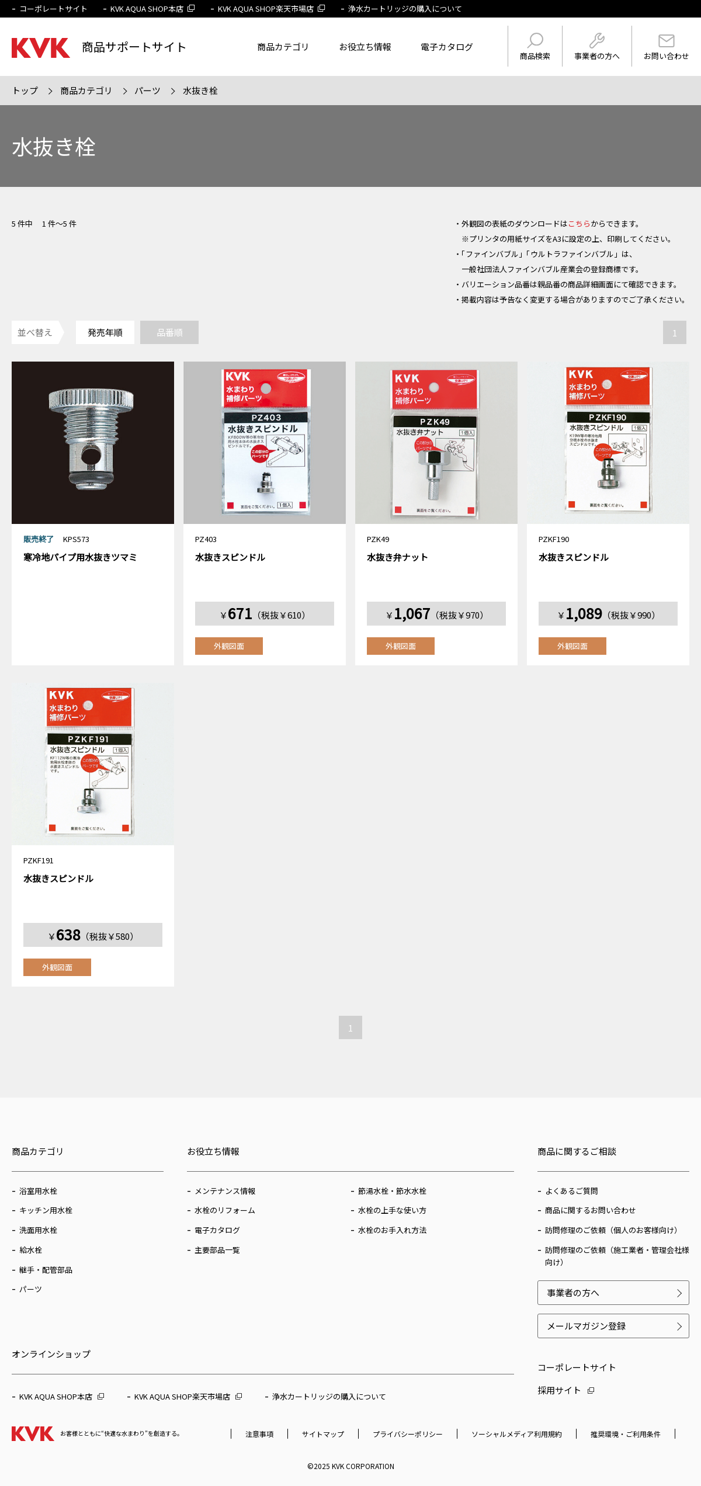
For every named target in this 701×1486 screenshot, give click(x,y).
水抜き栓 (200, 90)
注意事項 (259, 1434)
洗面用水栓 (38, 1229)
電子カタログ (447, 46)
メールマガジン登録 (586, 1326)
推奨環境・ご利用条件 (626, 1434)
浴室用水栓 (38, 1190)
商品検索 (535, 47)
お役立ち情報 (365, 46)
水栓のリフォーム (225, 1210)
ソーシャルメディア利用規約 (516, 1434)
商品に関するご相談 (576, 1151)
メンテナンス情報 (225, 1190)
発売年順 (105, 332)
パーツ (147, 90)
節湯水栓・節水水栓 (392, 1190)
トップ (25, 90)
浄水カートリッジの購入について (405, 8)
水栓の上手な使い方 (392, 1210)
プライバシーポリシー (408, 1434)
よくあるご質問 (571, 1190)
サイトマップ (323, 1434)
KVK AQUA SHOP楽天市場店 (271, 8)
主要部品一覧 (217, 1249)
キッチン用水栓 (45, 1210)
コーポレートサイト (53, 8)
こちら (579, 223)
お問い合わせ (666, 47)
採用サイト (565, 1390)
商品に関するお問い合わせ (590, 1210)
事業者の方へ (597, 47)
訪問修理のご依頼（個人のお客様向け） (613, 1229)
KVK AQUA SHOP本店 (152, 8)
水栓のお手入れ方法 (392, 1229)
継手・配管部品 (45, 1269)
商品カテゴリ (283, 46)
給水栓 (30, 1249)
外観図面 (229, 645)
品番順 (170, 332)
